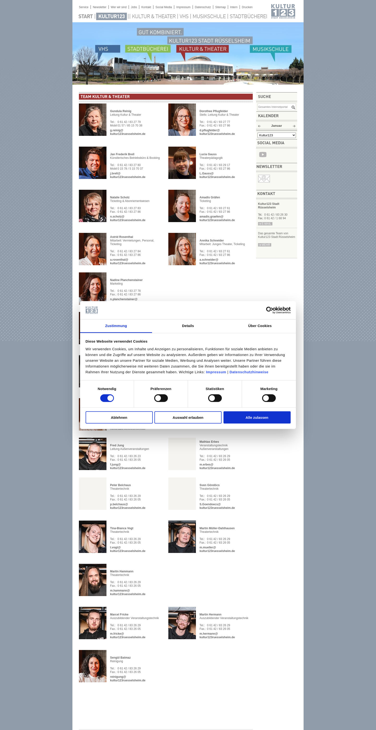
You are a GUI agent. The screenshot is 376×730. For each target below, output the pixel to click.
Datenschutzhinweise (248, 372)
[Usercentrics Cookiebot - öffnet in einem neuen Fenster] (270, 310)
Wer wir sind (119, 7)
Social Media (163, 7)
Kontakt (146, 7)
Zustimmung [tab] (116, 326)
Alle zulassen (257, 417)
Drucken (247, 7)
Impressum (216, 372)
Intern (234, 7)
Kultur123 (111, 16)
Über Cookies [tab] (260, 326)
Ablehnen (119, 417)
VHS (184, 16)
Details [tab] (188, 326)
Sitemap (220, 7)
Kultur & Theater (154, 16)
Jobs (134, 7)
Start (85, 16)
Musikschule (209, 16)
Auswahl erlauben (188, 417)
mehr (266, 245)
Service (83, 7)
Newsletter (99, 7)
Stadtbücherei (248, 16)
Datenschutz (203, 7)
